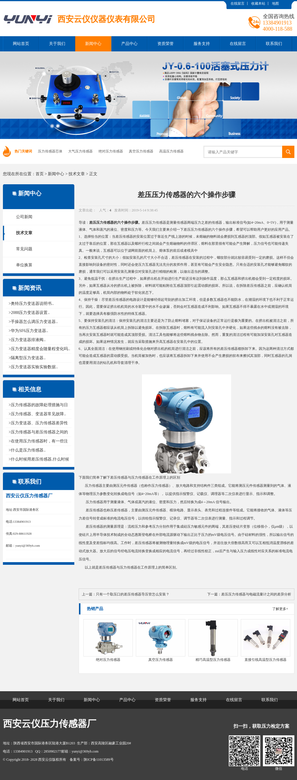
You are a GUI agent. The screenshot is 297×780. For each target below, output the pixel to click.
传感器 (182, 222)
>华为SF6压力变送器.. (28, 331)
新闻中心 (93, 43)
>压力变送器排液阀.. (27, 340)
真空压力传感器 (141, 151)
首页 (40, 174)
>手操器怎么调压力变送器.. (33, 321)
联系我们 (274, 43)
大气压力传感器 (80, 151)
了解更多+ (280, 609)
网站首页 (21, 43)
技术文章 (76, 174)
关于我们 (57, 43)
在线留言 (238, 3)
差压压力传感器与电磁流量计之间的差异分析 (256, 594)
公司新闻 (24, 217)
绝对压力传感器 (111, 151)
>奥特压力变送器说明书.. (31, 303)
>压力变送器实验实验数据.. (33, 367)
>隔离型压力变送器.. (27, 358)
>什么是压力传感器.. (27, 450)
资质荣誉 (165, 43)
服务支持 (202, 43)
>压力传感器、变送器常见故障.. (37, 414)
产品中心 (129, 43)
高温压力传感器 (171, 151)
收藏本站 (258, 3)
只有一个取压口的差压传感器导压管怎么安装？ (132, 594)
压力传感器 (105, 222)
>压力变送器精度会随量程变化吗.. (39, 349)
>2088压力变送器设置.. (29, 312)
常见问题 (24, 249)
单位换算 (24, 265)
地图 (275, 3)
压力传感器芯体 (50, 151)
